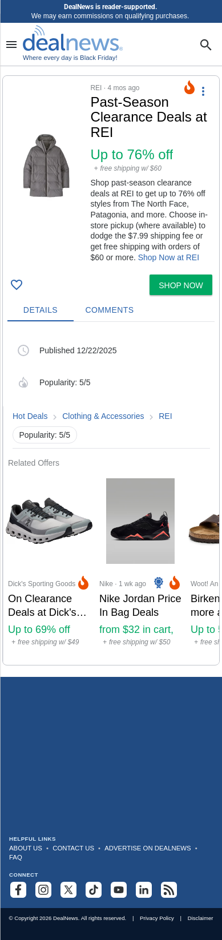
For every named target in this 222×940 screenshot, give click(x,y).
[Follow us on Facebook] (18, 890)
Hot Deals (30, 416)
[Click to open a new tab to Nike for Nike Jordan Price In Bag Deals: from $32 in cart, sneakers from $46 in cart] (140, 566)
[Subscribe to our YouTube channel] (119, 890)
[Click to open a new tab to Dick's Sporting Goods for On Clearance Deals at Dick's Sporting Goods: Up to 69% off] (49, 566)
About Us (25, 848)
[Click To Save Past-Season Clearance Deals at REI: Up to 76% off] (16, 285)
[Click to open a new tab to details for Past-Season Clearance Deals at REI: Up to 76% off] (46, 166)
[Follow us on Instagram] (43, 890)
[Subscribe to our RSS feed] (169, 890)
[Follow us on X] (68, 890)
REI (165, 416)
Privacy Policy (157, 918)
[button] (111, 173)
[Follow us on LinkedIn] (144, 890)
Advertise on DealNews (147, 848)
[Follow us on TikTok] (93, 890)
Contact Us (73, 848)
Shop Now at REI (168, 257)
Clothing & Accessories (103, 416)
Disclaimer (200, 918)
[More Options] (203, 90)
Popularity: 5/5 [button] (45, 434)
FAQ (15, 857)
